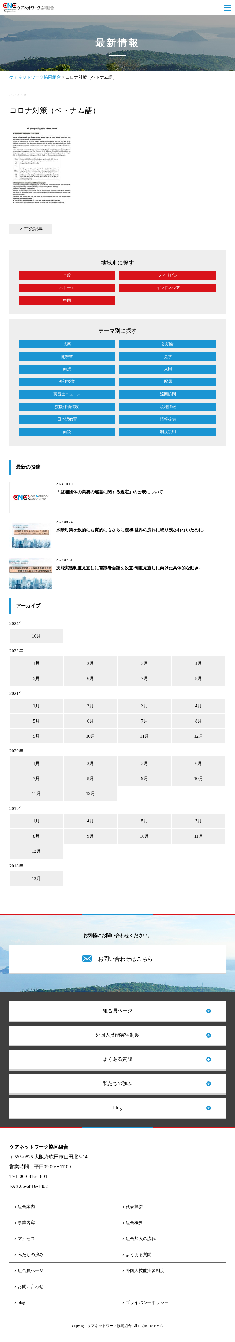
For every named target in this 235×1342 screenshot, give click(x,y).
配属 (168, 381)
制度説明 (168, 431)
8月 (198, 678)
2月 (90, 663)
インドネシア (168, 287)
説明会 (168, 344)
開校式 (67, 356)
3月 (144, 663)
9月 (36, 736)
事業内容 (26, 1222)
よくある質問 (117, 1059)
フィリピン (168, 275)
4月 (198, 663)
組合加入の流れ (141, 1238)
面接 (67, 369)
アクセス (26, 1238)
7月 (144, 678)
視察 (67, 344)
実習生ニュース (67, 394)
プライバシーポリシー (147, 1302)
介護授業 (67, 381)
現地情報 (168, 406)
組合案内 (26, 1206)
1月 (36, 663)
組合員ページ (117, 1010)
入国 (168, 369)
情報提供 (168, 419)
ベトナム (67, 287)
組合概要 (134, 1222)
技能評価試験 (67, 406)
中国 (67, 300)
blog (117, 1107)
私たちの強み (117, 1083)
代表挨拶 (134, 1206)
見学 (168, 356)
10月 (36, 636)
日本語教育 (67, 419)
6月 (90, 678)
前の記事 (33, 229)
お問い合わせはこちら (125, 959)
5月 (36, 678)
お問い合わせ (30, 1286)
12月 (198, 736)
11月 (144, 736)
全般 (67, 275)
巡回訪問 (168, 394)
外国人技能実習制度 (117, 1035)
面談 (67, 431)
